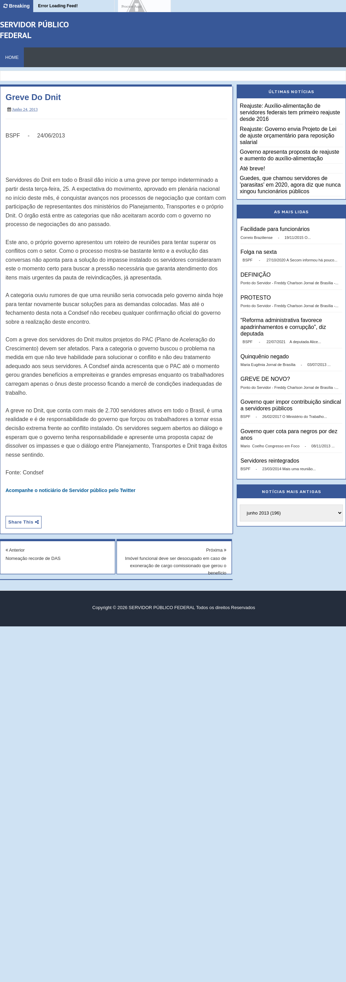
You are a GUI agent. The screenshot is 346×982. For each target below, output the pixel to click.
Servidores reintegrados (269, 461)
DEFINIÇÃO (255, 275)
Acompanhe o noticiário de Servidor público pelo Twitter (70, 490)
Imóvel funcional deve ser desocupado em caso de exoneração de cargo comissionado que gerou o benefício (175, 565)
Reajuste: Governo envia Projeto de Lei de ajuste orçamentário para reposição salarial (288, 135)
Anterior (15, 550)
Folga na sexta (258, 252)
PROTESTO (255, 298)
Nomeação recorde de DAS (33, 558)
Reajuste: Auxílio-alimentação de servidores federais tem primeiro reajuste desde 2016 (290, 112)
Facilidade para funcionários (275, 229)
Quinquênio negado (264, 356)
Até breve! (252, 168)
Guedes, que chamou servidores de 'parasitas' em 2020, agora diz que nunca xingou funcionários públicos (290, 184)
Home (12, 57)
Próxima (216, 550)
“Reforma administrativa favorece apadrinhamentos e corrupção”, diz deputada (283, 326)
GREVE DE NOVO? (265, 379)
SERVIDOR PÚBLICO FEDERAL (162, 607)
